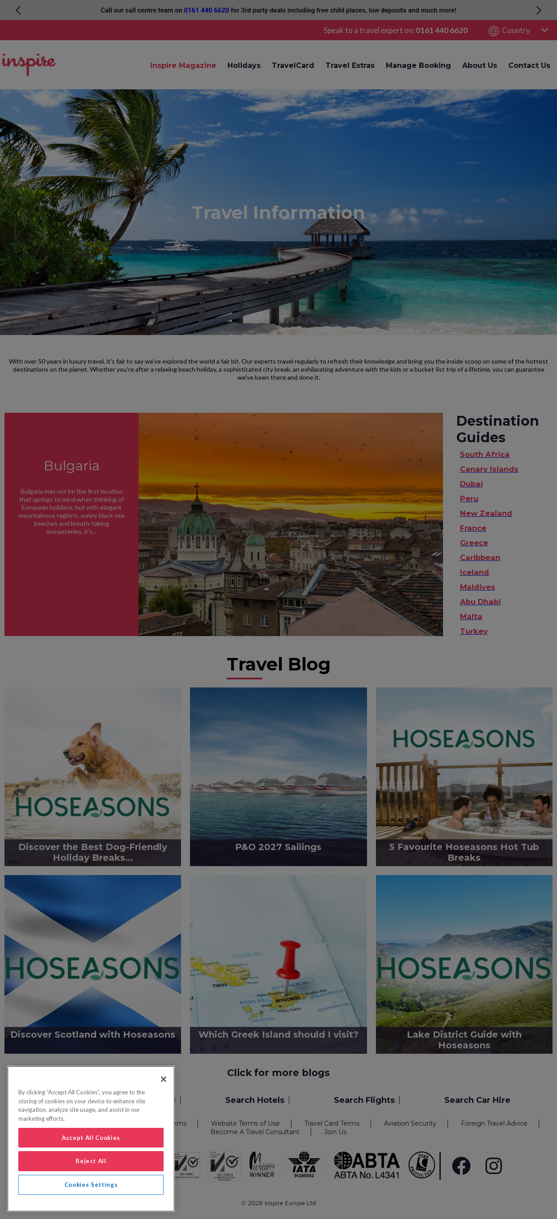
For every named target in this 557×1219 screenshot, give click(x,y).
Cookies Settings (91, 1184)
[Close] (163, 1079)
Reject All (91, 1161)
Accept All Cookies (91, 1137)
